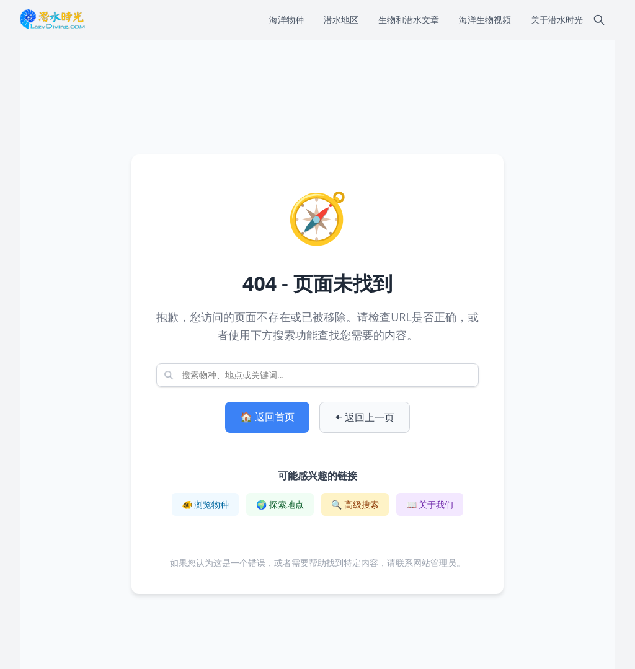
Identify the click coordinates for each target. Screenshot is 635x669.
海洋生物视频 (485, 19)
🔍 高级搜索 (355, 504)
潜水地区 (341, 19)
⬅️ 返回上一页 (364, 417)
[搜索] (599, 20)
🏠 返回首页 (267, 416)
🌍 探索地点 (280, 504)
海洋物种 (286, 19)
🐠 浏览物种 (205, 504)
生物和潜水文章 (408, 19)
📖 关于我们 (430, 504)
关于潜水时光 (557, 19)
